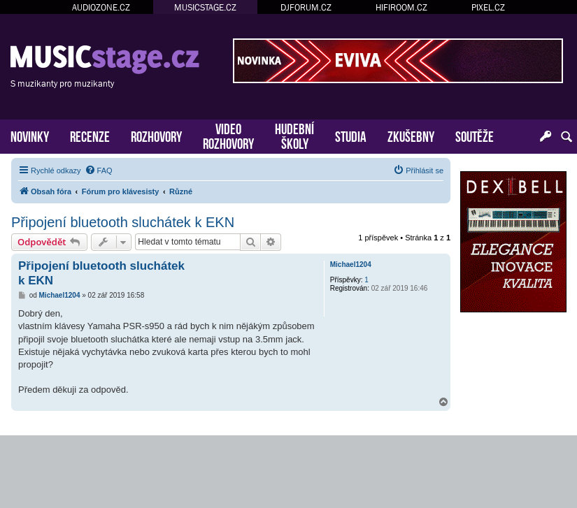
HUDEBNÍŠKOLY (294, 135)
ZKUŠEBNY (410, 135)
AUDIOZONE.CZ (101, 7)
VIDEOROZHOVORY (228, 135)
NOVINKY (29, 135)
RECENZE (90, 135)
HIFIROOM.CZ (401, 7)
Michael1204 (350, 264)
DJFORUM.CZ (306, 7)
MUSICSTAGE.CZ (205, 7)
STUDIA (350, 135)
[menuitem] (99, 170)
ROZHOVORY (156, 135)
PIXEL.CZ (488, 7)
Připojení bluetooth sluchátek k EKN (122, 222)
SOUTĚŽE (474, 135)
